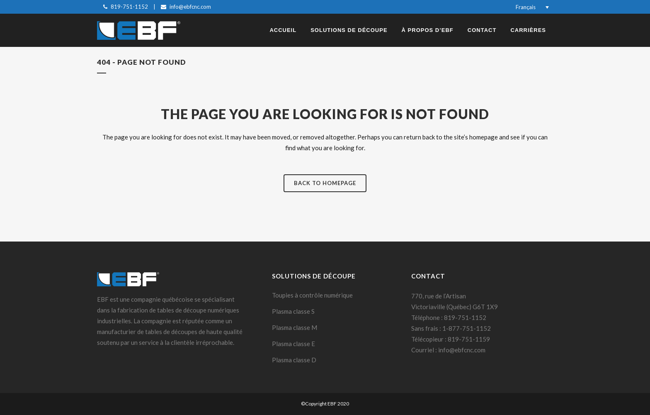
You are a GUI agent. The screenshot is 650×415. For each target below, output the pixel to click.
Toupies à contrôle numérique (312, 295)
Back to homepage (325, 183)
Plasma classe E (293, 343)
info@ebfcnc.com (190, 6)
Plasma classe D (294, 360)
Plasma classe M (294, 327)
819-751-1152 (129, 6)
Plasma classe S (293, 311)
